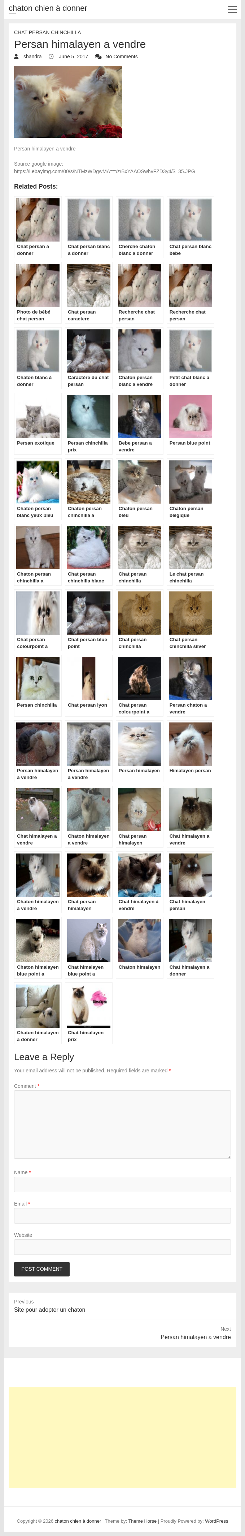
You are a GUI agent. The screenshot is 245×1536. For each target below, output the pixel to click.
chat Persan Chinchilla (47, 32)
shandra (31, 56)
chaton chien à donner (48, 8)
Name (22, 1172)
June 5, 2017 (72, 56)
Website (23, 1235)
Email (22, 1204)
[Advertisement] (122, 1437)
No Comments (121, 56)
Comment (26, 1086)
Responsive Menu (232, 9)
